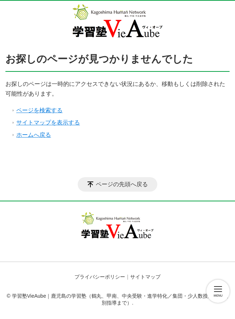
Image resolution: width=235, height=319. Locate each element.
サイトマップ (145, 277)
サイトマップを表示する (48, 122)
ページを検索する (39, 110)
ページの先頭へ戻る (122, 184)
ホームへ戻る (33, 135)
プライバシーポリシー (99, 277)
